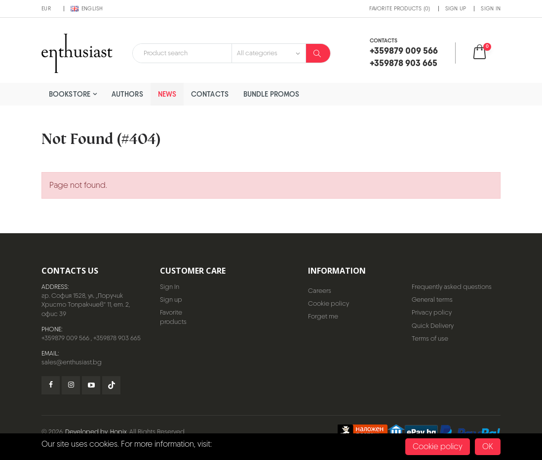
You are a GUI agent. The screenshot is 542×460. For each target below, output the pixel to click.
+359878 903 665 (117, 338)
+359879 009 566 (65, 338)
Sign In (491, 8)
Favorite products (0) (399, 8)
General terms (432, 299)
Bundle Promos (271, 94)
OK (487, 446)
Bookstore (69, 94)
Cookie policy (328, 303)
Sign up (455, 8)
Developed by (86, 431)
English (87, 8)
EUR (46, 8)
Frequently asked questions (452, 287)
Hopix (118, 431)
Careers (319, 290)
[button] (486, 53)
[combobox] (182, 53)
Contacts (210, 94)
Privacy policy (432, 312)
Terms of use (430, 338)
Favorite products (173, 316)
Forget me (323, 316)
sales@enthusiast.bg (71, 362)
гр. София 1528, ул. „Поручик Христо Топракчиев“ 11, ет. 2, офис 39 (85, 304)
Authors (127, 94)
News (167, 94)
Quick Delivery (433, 325)
